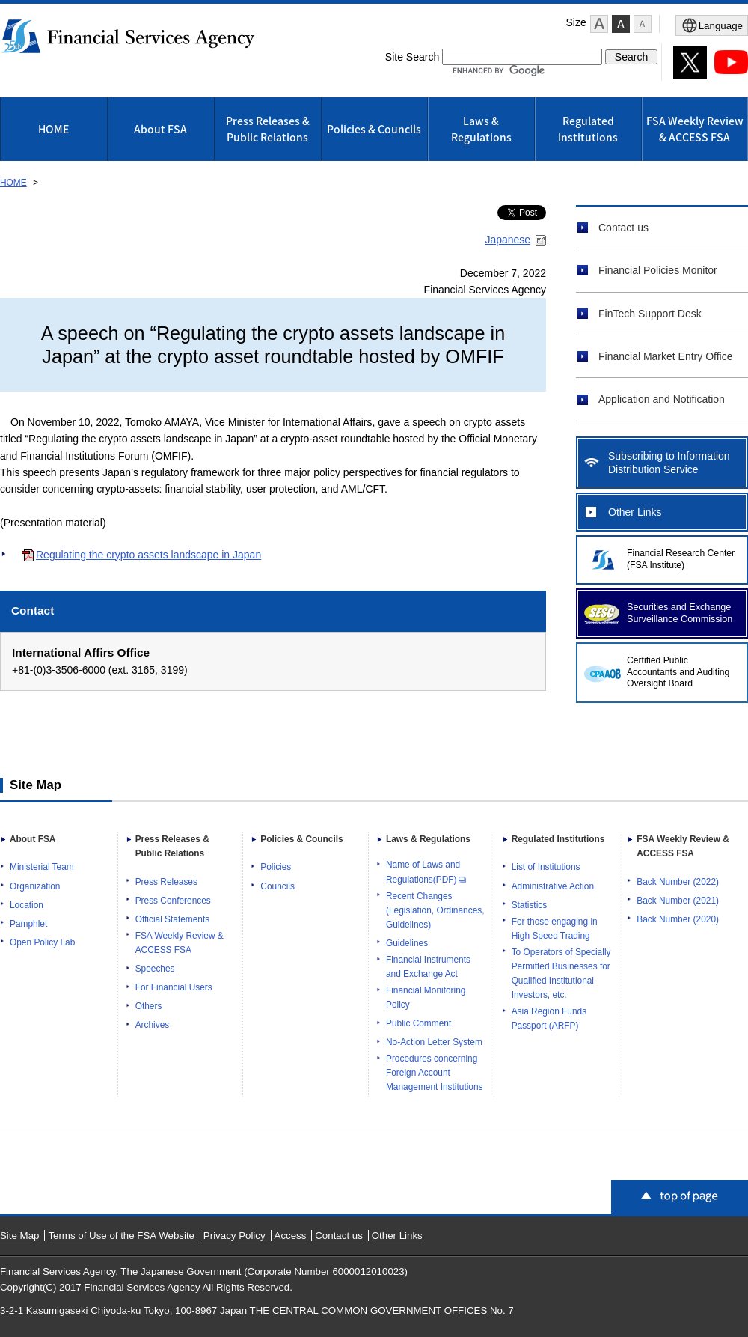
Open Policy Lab (42, 942)
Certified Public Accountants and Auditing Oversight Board (678, 672)
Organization (35, 886)
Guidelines (407, 943)
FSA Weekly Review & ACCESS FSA (695, 128)
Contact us (623, 228)
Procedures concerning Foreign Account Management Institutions (434, 1072)
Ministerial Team (42, 867)
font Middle (621, 24)
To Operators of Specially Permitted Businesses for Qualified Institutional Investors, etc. (561, 973)
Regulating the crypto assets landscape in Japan (148, 555)
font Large (599, 24)
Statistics (530, 905)
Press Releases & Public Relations (268, 128)
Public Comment (418, 1023)
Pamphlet (28, 924)
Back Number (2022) (678, 882)
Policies (275, 867)
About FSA (160, 128)
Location (26, 905)
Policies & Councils (374, 128)
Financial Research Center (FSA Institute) (681, 559)
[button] (599, 24)
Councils (277, 886)
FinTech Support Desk (650, 314)
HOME (53, 128)
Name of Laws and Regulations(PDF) (426, 871)
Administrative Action (553, 886)
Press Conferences (173, 900)
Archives (152, 1025)
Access (291, 1235)
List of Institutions (546, 867)
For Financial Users (173, 987)
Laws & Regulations (481, 128)
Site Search (412, 57)
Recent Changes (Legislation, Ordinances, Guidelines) (435, 910)
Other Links (635, 512)
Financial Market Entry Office (665, 356)
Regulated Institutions (588, 128)
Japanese (507, 240)
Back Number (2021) (678, 900)
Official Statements (172, 919)
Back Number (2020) (678, 919)
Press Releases (166, 882)
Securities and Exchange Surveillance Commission (679, 613)
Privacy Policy (234, 1235)
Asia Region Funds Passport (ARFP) (549, 1018)
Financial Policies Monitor (657, 270)
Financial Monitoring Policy (425, 997)
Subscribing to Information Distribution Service (669, 462)
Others (148, 1006)
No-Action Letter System (434, 1042)
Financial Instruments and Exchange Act (428, 966)
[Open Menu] (711, 25)
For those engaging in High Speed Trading (555, 928)
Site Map (19, 1235)
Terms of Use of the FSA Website (121, 1235)
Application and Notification (661, 399)
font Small (643, 24)
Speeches (155, 968)
